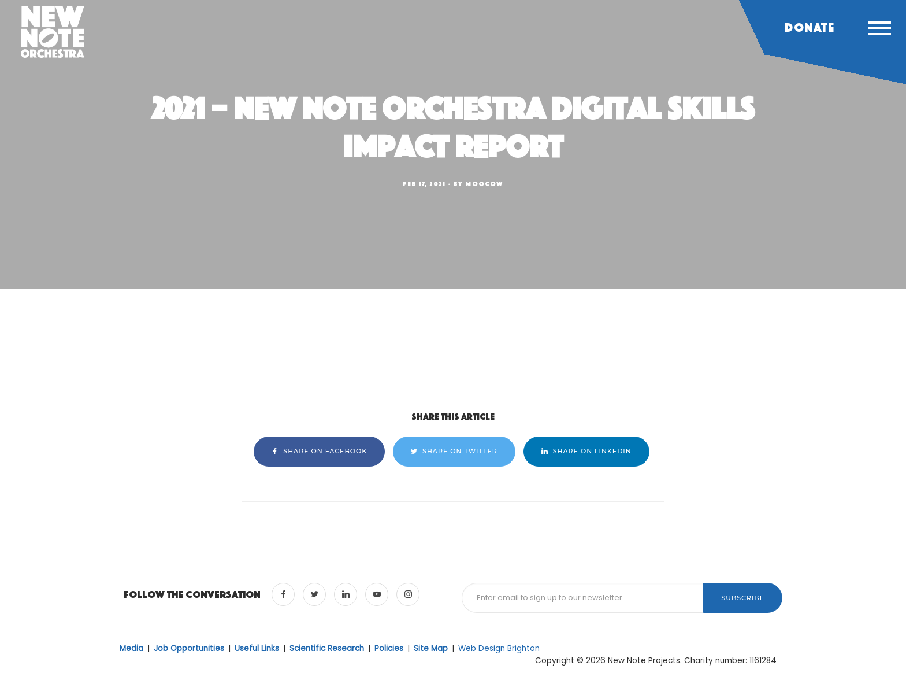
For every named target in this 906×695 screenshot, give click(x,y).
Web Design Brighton (499, 648)
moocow (484, 184)
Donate (809, 27)
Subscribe (742, 598)
